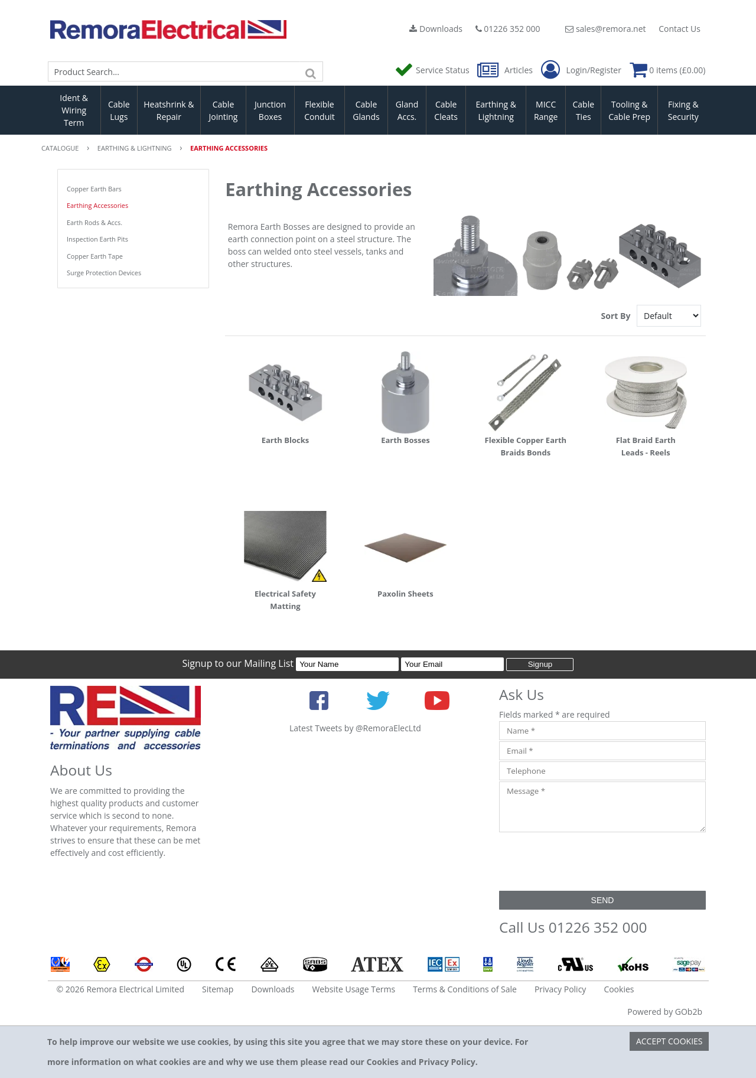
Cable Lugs (119, 110)
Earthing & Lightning (496, 110)
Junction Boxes (270, 110)
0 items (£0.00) (668, 70)
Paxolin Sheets (405, 593)
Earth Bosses (405, 440)
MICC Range (546, 110)
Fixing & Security (683, 110)
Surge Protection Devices (104, 272)
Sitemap (217, 989)
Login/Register (581, 70)
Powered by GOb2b (664, 1011)
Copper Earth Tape (95, 256)
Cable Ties (584, 110)
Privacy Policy (560, 989)
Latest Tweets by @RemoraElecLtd (355, 728)
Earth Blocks (285, 440)
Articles (506, 70)
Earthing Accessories (97, 205)
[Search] (311, 71)
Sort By (617, 315)
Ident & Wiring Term (74, 110)
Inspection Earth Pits (97, 239)
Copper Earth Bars (94, 188)
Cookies (619, 989)
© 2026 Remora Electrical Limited (121, 989)
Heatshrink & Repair (169, 110)
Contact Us (679, 28)
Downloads (435, 28)
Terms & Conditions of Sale (465, 989)
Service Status (433, 70)
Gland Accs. (407, 110)
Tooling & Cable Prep (629, 110)
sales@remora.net (605, 28)
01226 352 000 (507, 28)
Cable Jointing (222, 110)
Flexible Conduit (319, 110)
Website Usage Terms (353, 989)
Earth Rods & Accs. (94, 222)
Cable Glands (366, 110)
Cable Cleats (446, 110)
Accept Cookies (669, 1041)
